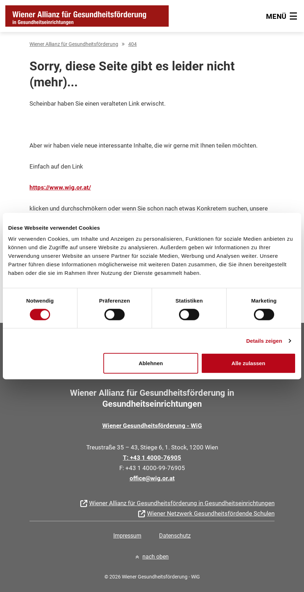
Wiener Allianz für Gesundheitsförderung (73, 44)
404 (132, 44)
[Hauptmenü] (282, 16)
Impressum (127, 535)
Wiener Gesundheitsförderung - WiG (152, 425)
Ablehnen (151, 363)
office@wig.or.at (152, 478)
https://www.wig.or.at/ (60, 187)
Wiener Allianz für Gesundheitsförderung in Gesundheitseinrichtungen (182, 503)
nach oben (155, 556)
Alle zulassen (248, 363)
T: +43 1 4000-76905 (152, 457)
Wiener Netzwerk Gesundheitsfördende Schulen (211, 513)
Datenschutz (175, 535)
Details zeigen (264, 340)
